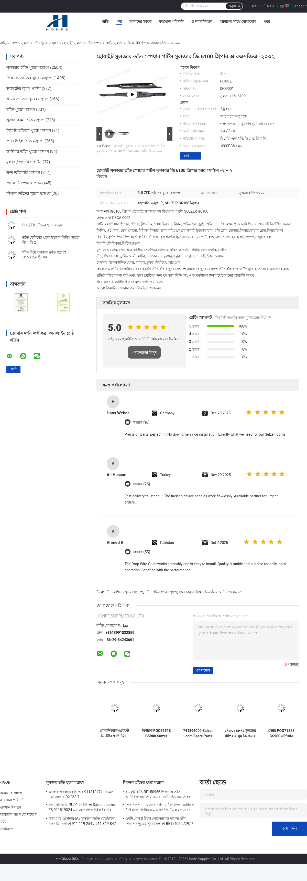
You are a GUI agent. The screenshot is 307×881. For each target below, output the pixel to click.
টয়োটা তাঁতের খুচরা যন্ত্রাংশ (28, 130)
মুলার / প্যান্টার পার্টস (24, 162)
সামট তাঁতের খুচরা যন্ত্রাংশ (27, 99)
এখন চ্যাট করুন (262, 6)
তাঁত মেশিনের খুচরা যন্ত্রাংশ (124, 592)
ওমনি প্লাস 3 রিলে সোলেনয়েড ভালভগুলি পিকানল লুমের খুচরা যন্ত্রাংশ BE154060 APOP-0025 (159, 821)
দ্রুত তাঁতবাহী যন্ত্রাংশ (23, 172)
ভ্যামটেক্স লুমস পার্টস (23, 88)
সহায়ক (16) (141, 422)
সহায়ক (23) (141, 484)
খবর (267, 21)
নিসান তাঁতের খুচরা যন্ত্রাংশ (28, 193)
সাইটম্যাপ (7, 829)
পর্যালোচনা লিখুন (144, 353)
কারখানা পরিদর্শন (171, 21)
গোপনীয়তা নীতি (66, 859)
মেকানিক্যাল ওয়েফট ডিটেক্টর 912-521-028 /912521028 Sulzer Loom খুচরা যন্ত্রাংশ (114, 733)
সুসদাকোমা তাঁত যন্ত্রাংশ (25, 120)
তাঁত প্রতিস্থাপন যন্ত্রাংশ (161, 592)
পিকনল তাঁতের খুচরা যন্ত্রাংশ (29, 78)
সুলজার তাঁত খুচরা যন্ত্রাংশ (39, 43)
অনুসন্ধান (234, 6)
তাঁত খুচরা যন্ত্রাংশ (20, 109)
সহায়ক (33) (141, 552)
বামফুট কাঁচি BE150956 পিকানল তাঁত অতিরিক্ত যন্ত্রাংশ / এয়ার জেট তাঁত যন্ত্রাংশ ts (157, 794)
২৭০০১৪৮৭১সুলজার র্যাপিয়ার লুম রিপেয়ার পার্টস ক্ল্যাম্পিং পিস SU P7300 (240, 733)
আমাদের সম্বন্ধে (140, 21)
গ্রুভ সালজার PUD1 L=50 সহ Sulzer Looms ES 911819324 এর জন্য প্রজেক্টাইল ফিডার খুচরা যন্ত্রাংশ (82, 808)
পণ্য (119, 21)
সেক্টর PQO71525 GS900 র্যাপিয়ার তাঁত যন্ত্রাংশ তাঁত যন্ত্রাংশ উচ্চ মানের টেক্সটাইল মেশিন (281, 733)
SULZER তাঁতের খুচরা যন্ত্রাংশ (43, 225)
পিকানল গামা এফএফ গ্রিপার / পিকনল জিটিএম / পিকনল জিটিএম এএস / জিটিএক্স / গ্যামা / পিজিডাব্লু (159, 808)
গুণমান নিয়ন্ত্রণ (201, 21)
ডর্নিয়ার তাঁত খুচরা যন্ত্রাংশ (27, 151)
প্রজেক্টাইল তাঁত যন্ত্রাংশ (24, 141)
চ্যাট (186, 156)
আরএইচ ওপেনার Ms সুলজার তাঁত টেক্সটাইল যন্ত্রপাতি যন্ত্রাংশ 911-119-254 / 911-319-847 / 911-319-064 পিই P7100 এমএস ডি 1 (82, 821)
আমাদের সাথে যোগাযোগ (238, 21)
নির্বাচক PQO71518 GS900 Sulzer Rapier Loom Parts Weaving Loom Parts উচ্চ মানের (156, 733)
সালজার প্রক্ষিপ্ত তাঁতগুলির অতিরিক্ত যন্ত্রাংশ (210, 592)
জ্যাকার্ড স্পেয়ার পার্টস (24, 183)
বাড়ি (105, 21)
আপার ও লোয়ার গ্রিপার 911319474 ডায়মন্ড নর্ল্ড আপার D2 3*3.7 (81, 794)
